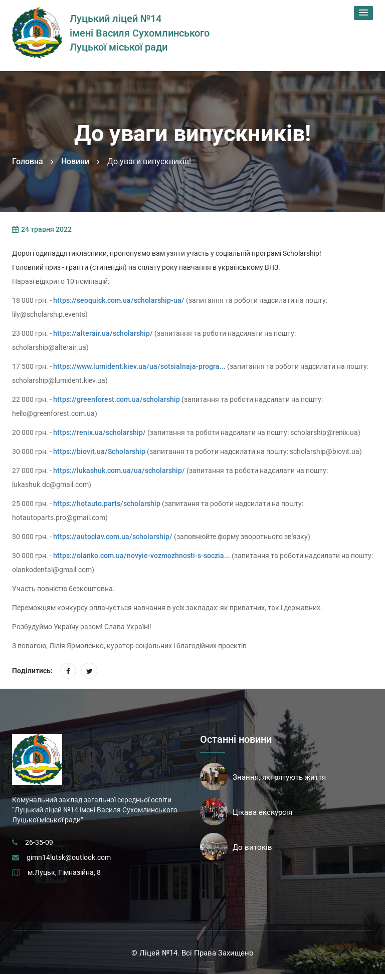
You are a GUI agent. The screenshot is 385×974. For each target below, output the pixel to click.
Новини (75, 161)
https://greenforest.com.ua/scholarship (116, 399)
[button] (363, 13)
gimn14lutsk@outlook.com (69, 857)
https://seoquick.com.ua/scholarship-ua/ (118, 300)
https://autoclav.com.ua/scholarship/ (112, 537)
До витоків (252, 847)
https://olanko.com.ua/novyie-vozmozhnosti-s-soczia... (141, 556)
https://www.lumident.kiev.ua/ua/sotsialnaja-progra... (139, 366)
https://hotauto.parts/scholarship (106, 504)
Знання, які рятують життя (279, 777)
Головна (27, 161)
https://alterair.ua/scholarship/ (103, 333)
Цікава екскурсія (262, 812)
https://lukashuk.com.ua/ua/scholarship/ (119, 470)
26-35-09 (39, 842)
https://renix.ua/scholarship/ (99, 432)
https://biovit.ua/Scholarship (99, 451)
